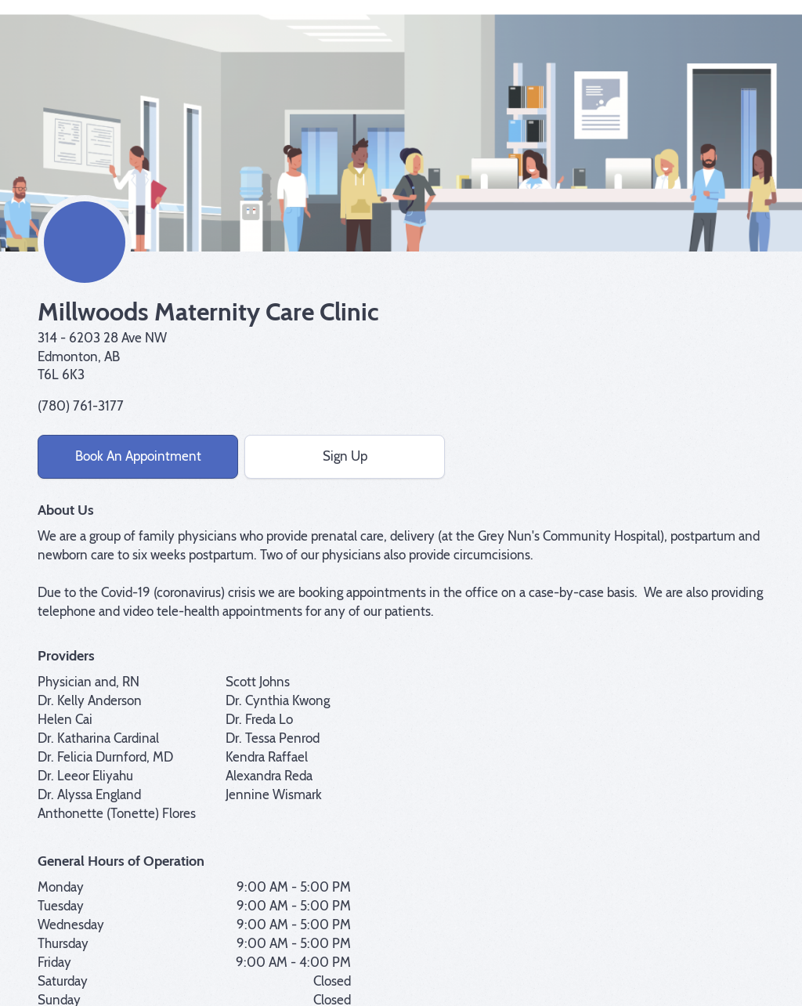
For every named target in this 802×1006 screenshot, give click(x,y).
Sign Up (345, 456)
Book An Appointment (138, 456)
